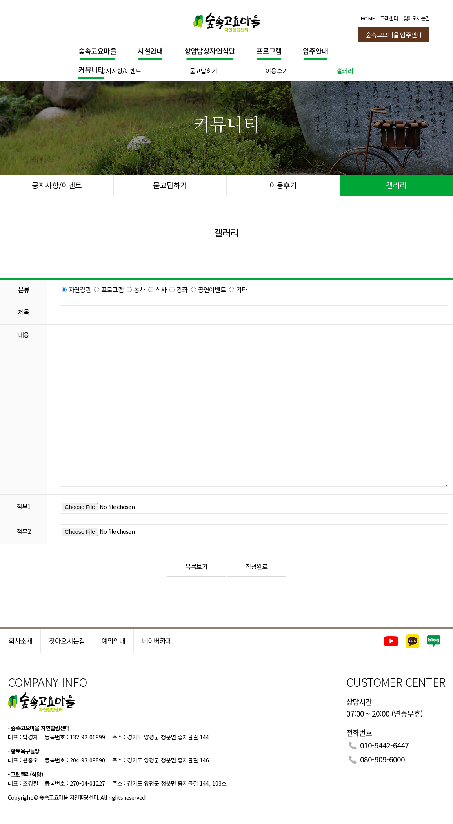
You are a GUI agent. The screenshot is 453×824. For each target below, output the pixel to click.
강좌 (181, 289)
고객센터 (389, 18)
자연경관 (80, 289)
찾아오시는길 (416, 18)
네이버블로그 (434, 641)
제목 (23, 312)
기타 (241, 289)
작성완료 (257, 566)
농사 (139, 289)
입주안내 (315, 50)
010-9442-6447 (384, 745)
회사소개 (21, 641)
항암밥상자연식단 (209, 50)
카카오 (412, 641)
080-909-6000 (382, 759)
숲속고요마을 (97, 50)
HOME (367, 18)
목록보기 (196, 566)
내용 (23, 334)
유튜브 (391, 641)
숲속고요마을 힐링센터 (226, 20)
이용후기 (277, 70)
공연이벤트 (212, 289)
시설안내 (150, 50)
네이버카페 (157, 641)
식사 (160, 289)
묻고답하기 (203, 70)
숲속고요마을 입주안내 (394, 34)
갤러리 (344, 70)
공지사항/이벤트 (120, 70)
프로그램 (269, 50)
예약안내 (114, 641)
